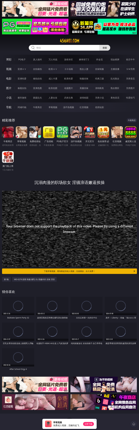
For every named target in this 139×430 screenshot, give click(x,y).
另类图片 (130, 88)
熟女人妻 (84, 69)
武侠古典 (68, 97)
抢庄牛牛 (130, 59)
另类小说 (99, 97)
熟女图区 (115, 88)
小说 (9, 97)
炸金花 (99, 59)
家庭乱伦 (37, 97)
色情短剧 (99, 107)
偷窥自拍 (22, 88)
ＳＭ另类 (130, 69)
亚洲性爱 (22, 78)
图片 (9, 88)
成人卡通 (53, 78)
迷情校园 (84, 97)
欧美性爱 (68, 78)
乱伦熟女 (115, 78)
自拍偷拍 (37, 69)
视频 (9, 69)
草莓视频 (53, 107)
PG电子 (22, 59)
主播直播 (115, 69)
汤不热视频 (68, 107)
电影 (9, 78)
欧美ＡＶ (53, 69)
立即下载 (88, 424)
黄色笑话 (115, 97)
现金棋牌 (115, 59)
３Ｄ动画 (68, 69)
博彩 (9, 59)
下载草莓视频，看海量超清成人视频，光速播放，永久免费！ (90, 271)
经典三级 (99, 78)
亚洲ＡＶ (22, 69)
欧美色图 (53, 88)
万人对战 (53, 59)
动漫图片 (68, 88)
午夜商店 (37, 107)
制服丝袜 (84, 78)
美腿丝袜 (84, 88)
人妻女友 (53, 97)
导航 (9, 107)
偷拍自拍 (37, 78)
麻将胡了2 (84, 59)
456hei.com (69, 41)
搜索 (105, 47)
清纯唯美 (99, 88)
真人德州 (37, 59)
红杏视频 (84, 107)
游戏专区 (68, 59)
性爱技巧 (130, 97)
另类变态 (130, 78)
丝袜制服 (99, 69)
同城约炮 (22, 107)
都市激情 (22, 97)
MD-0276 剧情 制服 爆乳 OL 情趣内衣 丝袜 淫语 (34, 279)
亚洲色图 (37, 88)
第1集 (6, 279)
